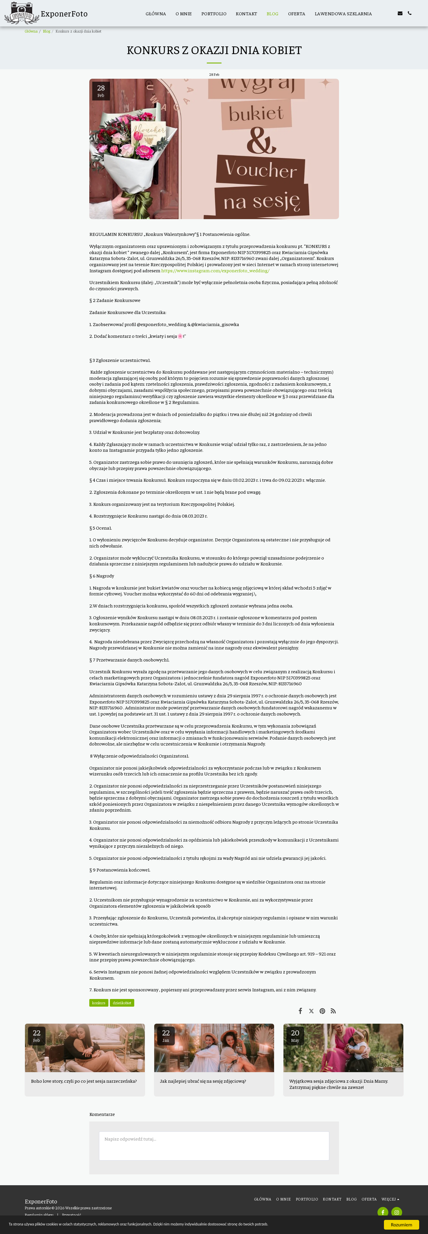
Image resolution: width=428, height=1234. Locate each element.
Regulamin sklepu (39, 1214)
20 (295, 1035)
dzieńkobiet (122, 1002)
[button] (381, 13)
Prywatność (71, 1214)
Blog (46, 30)
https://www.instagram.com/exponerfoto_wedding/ (215, 270)
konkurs (98, 1002)
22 (37, 1035)
